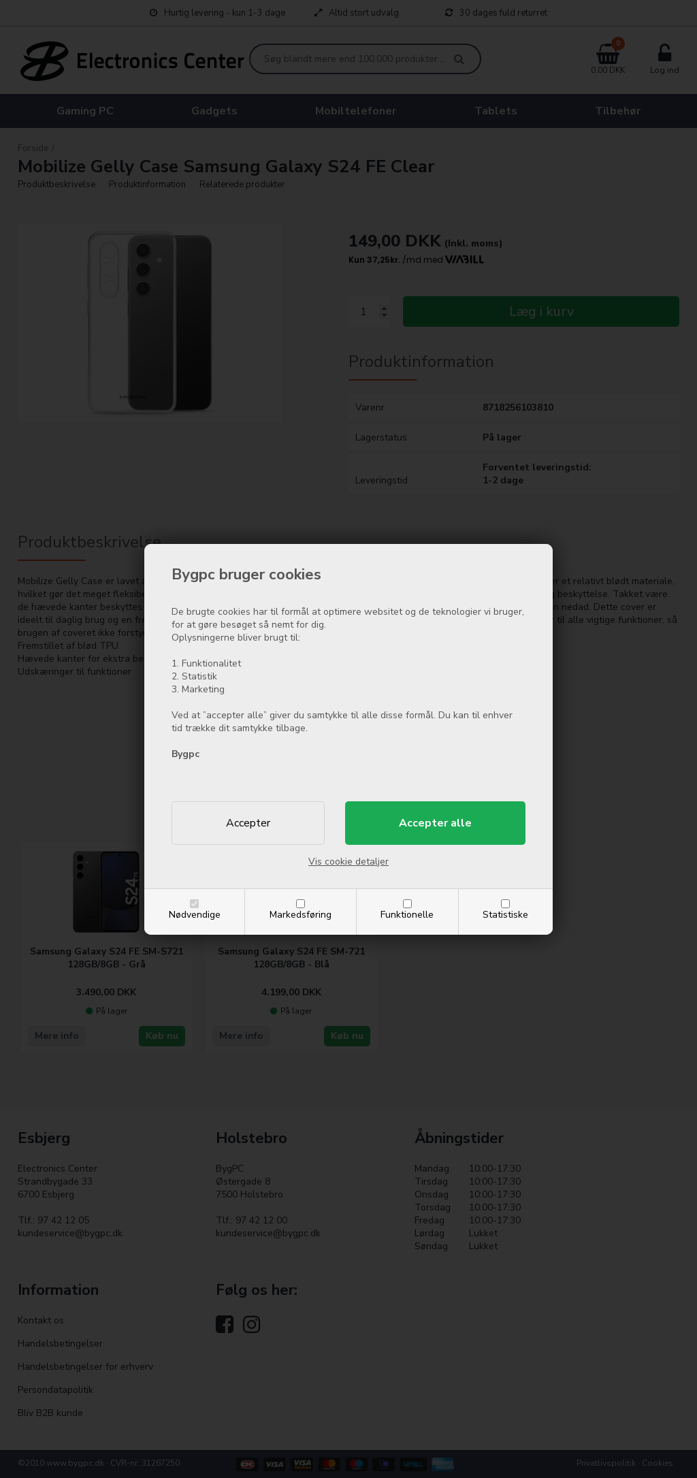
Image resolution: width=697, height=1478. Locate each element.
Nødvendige (195, 914)
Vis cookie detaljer (348, 861)
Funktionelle (407, 914)
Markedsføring (300, 914)
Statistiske (505, 914)
